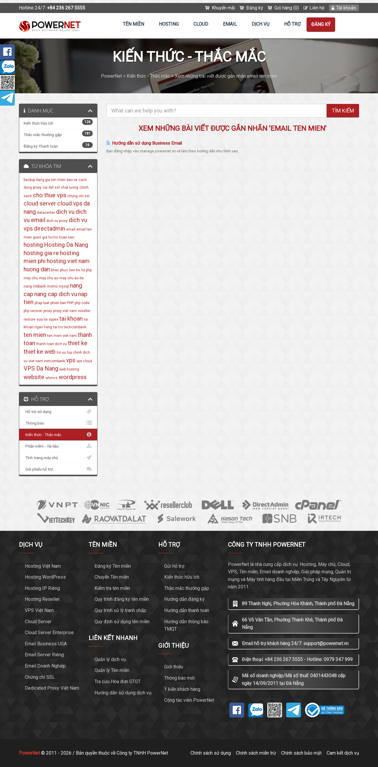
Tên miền (133, 24)
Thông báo (58, 423)
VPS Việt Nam (39, 610)
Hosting (169, 24)
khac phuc (59, 270)
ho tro (53, 237)
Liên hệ (316, 8)
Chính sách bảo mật (301, 753)
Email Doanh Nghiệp (45, 666)
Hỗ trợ (292, 24)
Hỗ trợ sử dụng (58, 411)
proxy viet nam (65, 311)
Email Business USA (46, 644)
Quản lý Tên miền (111, 670)
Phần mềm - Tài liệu (58, 446)
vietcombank (54, 361)
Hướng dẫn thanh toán (186, 610)
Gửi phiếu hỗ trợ (58, 469)
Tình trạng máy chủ (58, 457)
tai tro (58, 327)
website (34, 377)
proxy (47, 311)
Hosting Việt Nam (43, 566)
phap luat (42, 303)
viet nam (36, 361)
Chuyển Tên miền (111, 577)
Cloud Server (38, 621)
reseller (84, 311)
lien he (74, 270)
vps (70, 360)
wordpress (73, 377)
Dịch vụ (260, 24)
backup (29, 180)
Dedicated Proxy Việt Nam (52, 688)
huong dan (37, 269)
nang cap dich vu (55, 294)
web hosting (69, 369)
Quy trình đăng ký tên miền (121, 599)
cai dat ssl (51, 187)
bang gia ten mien (51, 180)
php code (82, 303)
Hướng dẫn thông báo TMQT (186, 625)
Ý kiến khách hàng (182, 689)
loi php (86, 270)
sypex (53, 319)
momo (52, 286)
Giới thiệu (173, 667)
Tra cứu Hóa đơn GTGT (117, 681)
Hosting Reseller (42, 599)
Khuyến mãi (223, 8)
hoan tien (66, 237)
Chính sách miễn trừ (256, 753)
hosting (33, 244)
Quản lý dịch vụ (110, 659)
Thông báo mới (179, 678)
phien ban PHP (62, 303)
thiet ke (77, 343)
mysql (64, 286)
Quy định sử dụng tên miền (121, 621)
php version (33, 311)
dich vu (65, 211)
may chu (31, 278)
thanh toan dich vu (51, 344)
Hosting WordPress (45, 577)
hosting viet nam (68, 261)
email (70, 229)
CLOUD (200, 24)
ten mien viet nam (62, 336)
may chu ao (48, 278)
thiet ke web (40, 351)
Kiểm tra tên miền (112, 588)
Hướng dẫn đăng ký (184, 599)
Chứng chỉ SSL (40, 677)
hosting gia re (41, 253)
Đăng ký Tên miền (112, 566)
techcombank (75, 327)
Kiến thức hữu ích (181, 577)
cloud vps (69, 203)
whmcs (51, 378)
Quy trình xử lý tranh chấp (120, 610)
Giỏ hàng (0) (286, 8)
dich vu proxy (57, 221)
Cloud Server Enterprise (49, 632)
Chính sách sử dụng (210, 753)
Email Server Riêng (44, 654)
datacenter (46, 212)
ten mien (35, 334)
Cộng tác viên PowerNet (189, 700)
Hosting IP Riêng (42, 588)
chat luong (69, 187)
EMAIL (230, 24)
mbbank (39, 286)
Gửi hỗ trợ (174, 566)
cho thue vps (49, 195)
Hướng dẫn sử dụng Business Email (144, 143)
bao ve (72, 180)
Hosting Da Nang (66, 244)
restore (29, 319)
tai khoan (71, 318)
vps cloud (84, 361)
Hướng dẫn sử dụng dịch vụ (122, 693)
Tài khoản (346, 8)
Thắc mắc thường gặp (186, 588)
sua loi (42, 319)
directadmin (49, 228)
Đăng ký (254, 8)
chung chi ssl (78, 196)
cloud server (40, 203)
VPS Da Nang (41, 368)
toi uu (61, 352)
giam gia (40, 237)
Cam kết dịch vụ (343, 753)
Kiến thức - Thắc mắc (58, 434)
